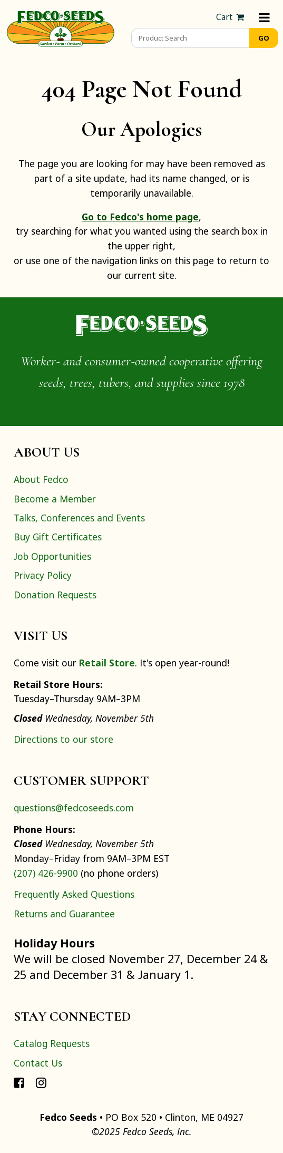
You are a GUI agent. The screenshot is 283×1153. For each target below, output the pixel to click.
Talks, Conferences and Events (79, 517)
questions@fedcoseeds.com (74, 807)
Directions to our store (63, 739)
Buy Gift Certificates (58, 536)
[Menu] (264, 17)
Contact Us (38, 1063)
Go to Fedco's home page (140, 216)
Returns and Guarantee (64, 913)
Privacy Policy (43, 575)
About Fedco (41, 479)
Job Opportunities (52, 556)
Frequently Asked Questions (74, 894)
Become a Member (55, 498)
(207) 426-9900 (46, 873)
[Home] (60, 27)
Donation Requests (55, 594)
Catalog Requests (52, 1043)
